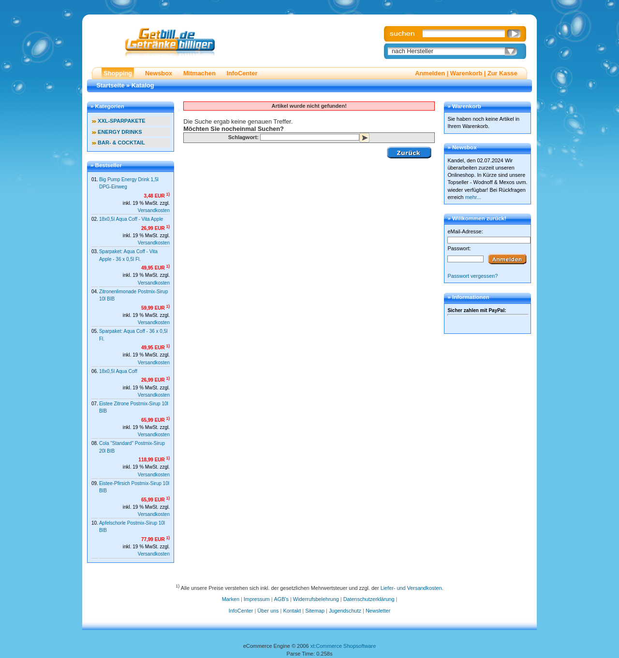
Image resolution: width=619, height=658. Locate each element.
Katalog (143, 85)
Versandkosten (154, 210)
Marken (230, 599)
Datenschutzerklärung (369, 599)
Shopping (117, 73)
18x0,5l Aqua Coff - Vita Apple (131, 219)
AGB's (281, 599)
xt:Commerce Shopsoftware (343, 646)
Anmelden (430, 73)
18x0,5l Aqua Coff (118, 371)
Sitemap (314, 611)
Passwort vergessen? (472, 276)
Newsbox (158, 73)
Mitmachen (199, 73)
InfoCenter (241, 73)
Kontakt (292, 611)
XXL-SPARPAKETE (122, 121)
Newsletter (378, 611)
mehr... (473, 197)
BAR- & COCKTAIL (121, 142)
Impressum (257, 599)
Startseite (110, 85)
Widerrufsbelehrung (316, 599)
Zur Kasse (502, 73)
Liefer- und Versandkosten (411, 587)
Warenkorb (466, 73)
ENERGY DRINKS (120, 132)
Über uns (268, 611)
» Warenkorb (464, 106)
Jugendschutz (345, 611)
